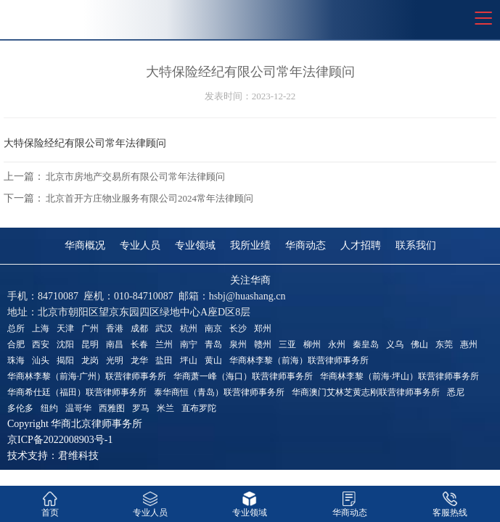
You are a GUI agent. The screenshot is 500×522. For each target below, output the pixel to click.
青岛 (213, 344)
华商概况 (85, 245)
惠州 (469, 344)
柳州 (312, 344)
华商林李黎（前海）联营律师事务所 (299, 360)
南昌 (114, 344)
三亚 (287, 344)
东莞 (444, 344)
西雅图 (112, 408)
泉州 (238, 344)
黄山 (213, 360)
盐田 (164, 360)
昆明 (90, 344)
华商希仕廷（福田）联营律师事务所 (77, 392)
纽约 (49, 408)
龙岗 (90, 360)
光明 (114, 360)
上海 (40, 328)
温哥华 (78, 408)
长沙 (238, 328)
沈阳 (65, 344)
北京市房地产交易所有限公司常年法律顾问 (135, 176)
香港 (114, 328)
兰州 (164, 344)
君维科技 (78, 455)
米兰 (165, 408)
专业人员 (140, 245)
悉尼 (455, 392)
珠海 (16, 360)
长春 (139, 344)
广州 (90, 328)
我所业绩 (250, 245)
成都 (139, 328)
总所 (16, 328)
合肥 (16, 344)
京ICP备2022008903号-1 (59, 439)
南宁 (188, 344)
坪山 (188, 360)
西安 (40, 344)
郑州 (262, 328)
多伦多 (20, 408)
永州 (336, 344)
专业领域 (195, 245)
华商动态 (305, 245)
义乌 (394, 344)
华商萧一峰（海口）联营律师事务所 (243, 376)
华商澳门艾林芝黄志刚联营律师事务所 (366, 392)
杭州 (188, 328)
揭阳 (65, 360)
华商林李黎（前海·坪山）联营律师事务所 (399, 376)
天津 (65, 328)
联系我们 (416, 245)
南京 (213, 328)
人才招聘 (360, 245)
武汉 (164, 328)
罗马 (140, 408)
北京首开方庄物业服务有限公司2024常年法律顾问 (149, 198)
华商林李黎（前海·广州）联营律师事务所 (86, 376)
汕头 (40, 360)
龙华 (139, 360)
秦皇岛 (366, 344)
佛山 (419, 344)
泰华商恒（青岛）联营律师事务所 (219, 392)
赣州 (262, 344)
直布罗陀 (198, 408)
